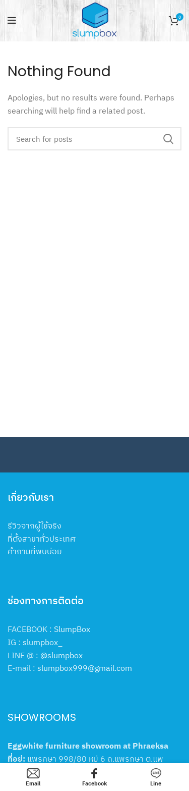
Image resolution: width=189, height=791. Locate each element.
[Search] (94, 138)
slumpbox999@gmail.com (84, 668)
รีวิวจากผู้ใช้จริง (34, 525)
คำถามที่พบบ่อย (35, 551)
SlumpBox (72, 629)
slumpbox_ (42, 642)
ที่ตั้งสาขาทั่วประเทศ (42, 539)
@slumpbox (61, 655)
